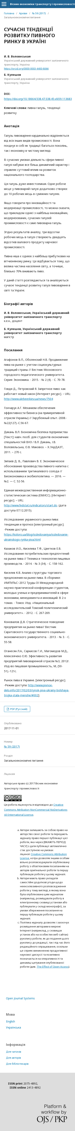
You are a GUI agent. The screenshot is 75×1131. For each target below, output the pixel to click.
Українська (13, 1027)
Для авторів (13, 1057)
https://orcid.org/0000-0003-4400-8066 (26, 68)
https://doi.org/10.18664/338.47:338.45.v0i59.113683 (38, 99)
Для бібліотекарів (17, 1063)
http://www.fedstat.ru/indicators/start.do (30, 505)
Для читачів (13, 1051)
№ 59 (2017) (39, 13)
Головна (9, 13)
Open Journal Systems (20, 998)
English (10, 1021)
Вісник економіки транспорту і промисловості (42, 4)
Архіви (23, 13)
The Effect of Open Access (53, 966)
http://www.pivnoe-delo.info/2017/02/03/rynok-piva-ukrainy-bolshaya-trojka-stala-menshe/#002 (36, 690)
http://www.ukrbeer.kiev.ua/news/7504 (28, 399)
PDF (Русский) (18, 709)
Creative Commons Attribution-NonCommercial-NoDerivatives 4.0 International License (35, 809)
